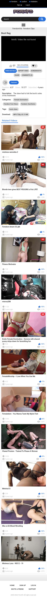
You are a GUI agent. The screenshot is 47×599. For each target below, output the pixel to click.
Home (12, 585)
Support (32, 589)
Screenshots (36, 71)
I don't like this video (14, 66)
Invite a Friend (17, 589)
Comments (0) (27, 75)
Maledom (34, 1)
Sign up (19, 5)
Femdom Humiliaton (28, 104)
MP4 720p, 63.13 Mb (20, 114)
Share (17, 75)
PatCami (14, 82)
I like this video (10, 66)
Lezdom (24, 1)
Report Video (23, 71)
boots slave (13, 109)
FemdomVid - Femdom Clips (23, 29)
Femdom (14, 1)
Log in (28, 5)
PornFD (20, 595)
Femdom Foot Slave (11, 104)
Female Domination (21, 100)
